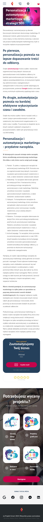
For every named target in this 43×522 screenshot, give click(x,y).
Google (25, 88)
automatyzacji (13, 69)
